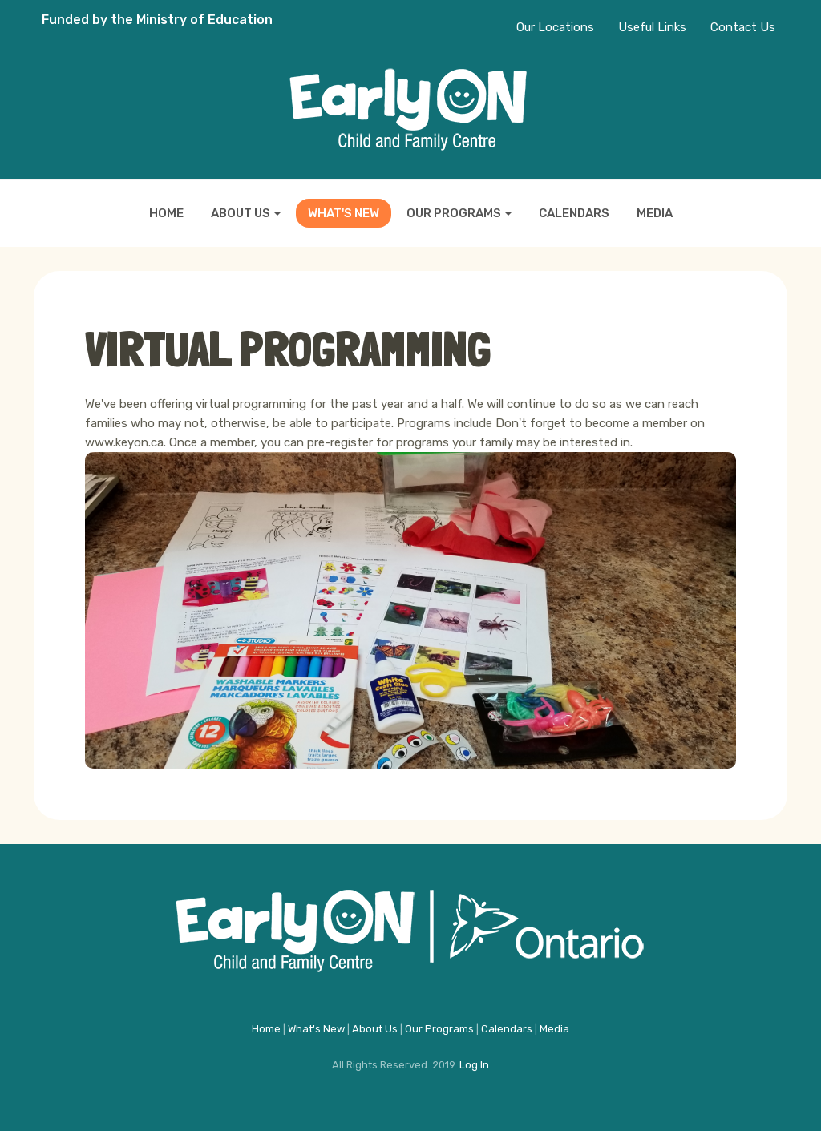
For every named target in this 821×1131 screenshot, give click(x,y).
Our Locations (555, 27)
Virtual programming (288, 348)
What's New (343, 213)
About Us (246, 213)
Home (166, 213)
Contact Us (742, 27)
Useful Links (652, 27)
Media (655, 213)
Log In (474, 1065)
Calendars (574, 213)
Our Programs (459, 213)
